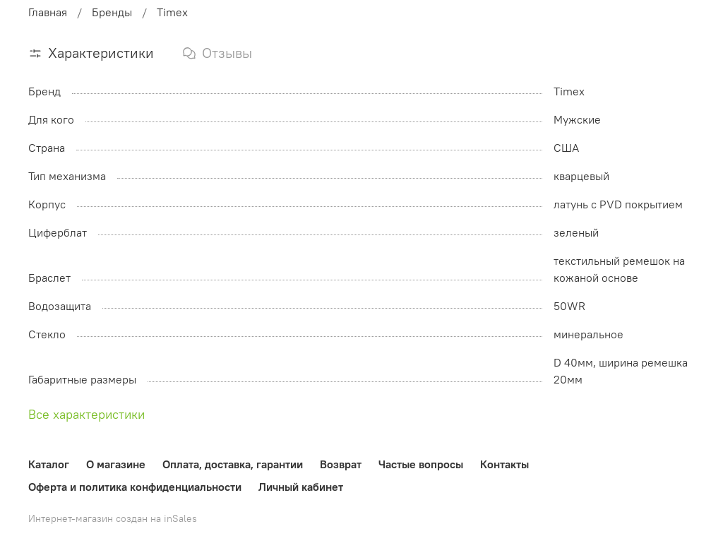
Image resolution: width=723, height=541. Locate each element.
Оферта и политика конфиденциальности (134, 487)
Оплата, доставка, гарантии (232, 464)
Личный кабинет (300, 487)
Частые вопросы (420, 464)
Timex (172, 12)
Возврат (341, 464)
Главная (47, 12)
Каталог (48, 464)
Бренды (112, 12)
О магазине (115, 464)
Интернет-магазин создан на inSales (112, 518)
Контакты (504, 464)
